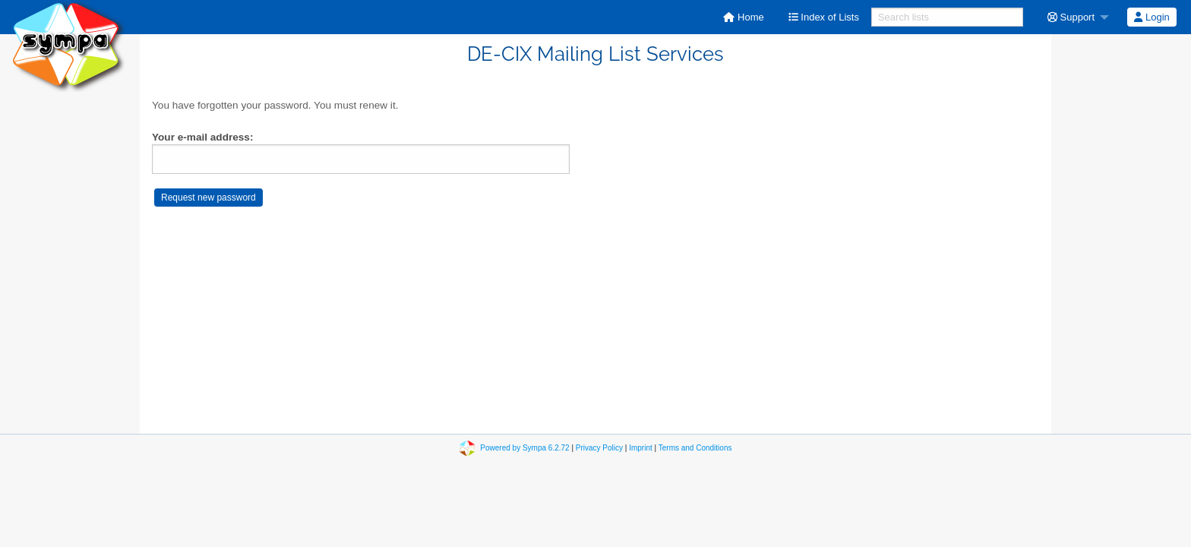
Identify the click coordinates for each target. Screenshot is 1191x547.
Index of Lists (823, 17)
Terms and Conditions (695, 448)
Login (1151, 17)
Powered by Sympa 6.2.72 (524, 448)
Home (743, 17)
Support (1071, 17)
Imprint (640, 448)
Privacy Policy (599, 448)
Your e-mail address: (202, 137)
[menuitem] (743, 17)
